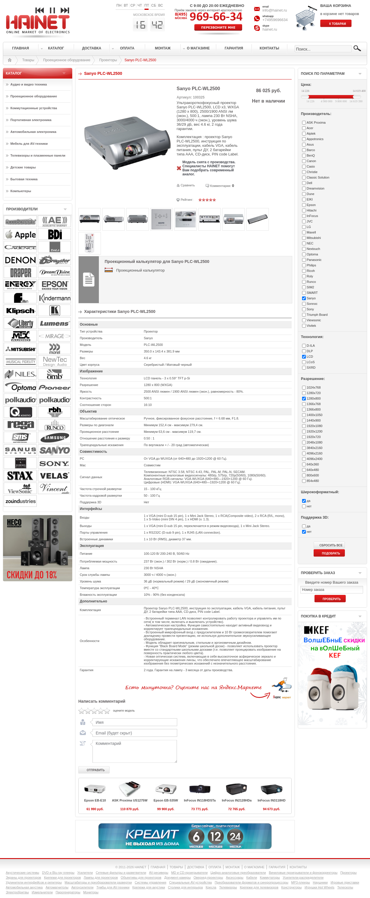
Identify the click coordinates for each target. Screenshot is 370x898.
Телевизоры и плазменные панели (37, 155)
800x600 (313, 475)
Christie (312, 172)
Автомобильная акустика (24, 887)
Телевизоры (228, 887)
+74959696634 (275, 20)
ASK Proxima (316, 122)
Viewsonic (314, 320)
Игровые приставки (345, 882)
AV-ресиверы (159, 872)
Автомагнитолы (57, 887)
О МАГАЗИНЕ (254, 867)
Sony (310, 309)
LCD (310, 356)
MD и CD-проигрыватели (189, 872)
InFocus (312, 216)
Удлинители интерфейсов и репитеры (34, 882)
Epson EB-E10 (95, 800)
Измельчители (42, 892)
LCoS (311, 362)
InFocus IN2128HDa (237, 800)
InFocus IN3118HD (272, 800)
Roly (310, 276)
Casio (311, 166)
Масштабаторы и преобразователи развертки (98, 882)
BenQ (311, 155)
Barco (311, 150)
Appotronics (315, 139)
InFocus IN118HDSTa (200, 800)
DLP (310, 351)
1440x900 (314, 420)
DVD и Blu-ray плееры (58, 872)
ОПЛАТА (214, 867)
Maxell (311, 232)
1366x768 (314, 404)
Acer (310, 128)
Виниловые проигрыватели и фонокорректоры (303, 872)
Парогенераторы (68, 892)
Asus (310, 144)
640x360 (313, 464)
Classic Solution (318, 177)
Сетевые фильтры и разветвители (121, 872)
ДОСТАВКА (195, 867)
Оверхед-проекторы (208, 877)
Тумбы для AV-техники (112, 887)
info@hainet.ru (274, 10)
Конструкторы (291, 887)
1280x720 (314, 393)
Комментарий (133, 751)
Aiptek (311, 133)
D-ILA (311, 345)
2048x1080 (314, 442)
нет (309, 506)
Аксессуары (234, 877)
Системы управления (150, 882)
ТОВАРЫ (176, 867)
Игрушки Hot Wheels (319, 887)
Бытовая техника (24, 179)
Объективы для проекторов (141, 877)
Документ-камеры (177, 877)
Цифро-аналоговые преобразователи (238, 872)
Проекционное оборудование (66, 60)
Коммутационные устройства (33, 108)
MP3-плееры (300, 882)
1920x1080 (314, 426)
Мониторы (91, 892)
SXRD (311, 367)
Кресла (211, 887)
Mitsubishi (314, 238)
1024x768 (314, 387)
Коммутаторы (270, 877)
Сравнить (188, 185)
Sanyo (311, 298)
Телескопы (345, 887)
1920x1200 (314, 431)
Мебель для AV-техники (29, 143)
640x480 (313, 470)
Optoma (312, 254)
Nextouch (313, 249)
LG (309, 227)
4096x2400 (314, 459)
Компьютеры (20, 191)
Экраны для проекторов (23, 877)
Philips (311, 265)
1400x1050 (314, 415)
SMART (312, 292)
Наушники (320, 882)
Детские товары (23, 167)
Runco (311, 281)
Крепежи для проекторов (62, 877)
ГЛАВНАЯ (158, 867)
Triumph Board (317, 314)
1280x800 (314, 398)
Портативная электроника (30, 120)
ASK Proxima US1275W (129, 800)
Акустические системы (22, 872)
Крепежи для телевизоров (259, 887)
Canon (311, 161)
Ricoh (311, 270)
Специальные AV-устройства (190, 882)
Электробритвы (17, 892)
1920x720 (314, 437)
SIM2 (310, 287)
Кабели (251, 877)
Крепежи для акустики (148, 887)
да (308, 500)
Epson (311, 205)
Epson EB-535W (165, 800)
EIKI (310, 199)
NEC (310, 243)
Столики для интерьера (185, 887)
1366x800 (314, 409)
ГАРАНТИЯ (277, 867)
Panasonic (314, 259)
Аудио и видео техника (28, 84)
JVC (310, 221)
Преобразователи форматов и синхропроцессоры (251, 882)
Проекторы (108, 60)
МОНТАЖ (232, 867)
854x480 (313, 481)
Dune (310, 194)
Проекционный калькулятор (140, 270)
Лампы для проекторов (101, 877)
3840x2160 (314, 448)
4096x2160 (314, 453)
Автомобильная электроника (33, 131)
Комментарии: (220, 186)
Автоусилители (82, 887)
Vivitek (311, 325)
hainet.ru (269, 29)
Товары (28, 60)
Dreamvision (315, 188)
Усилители (85, 872)
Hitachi (312, 210)
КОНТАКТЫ (298, 867)
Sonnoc (312, 303)
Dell (309, 183)
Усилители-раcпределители (303, 877)
